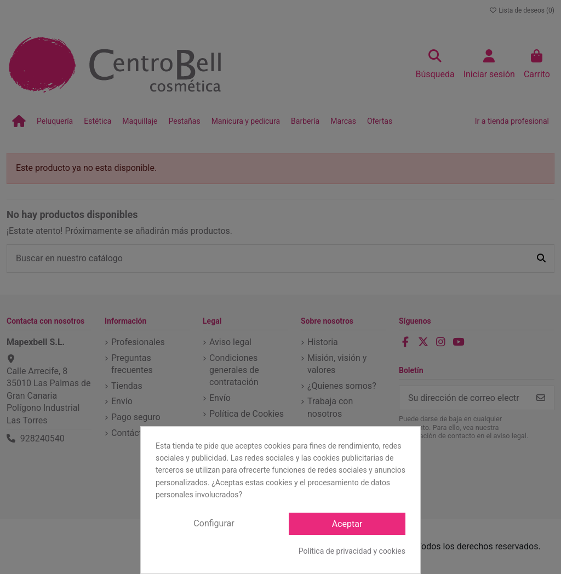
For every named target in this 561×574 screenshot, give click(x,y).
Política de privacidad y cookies (352, 551)
